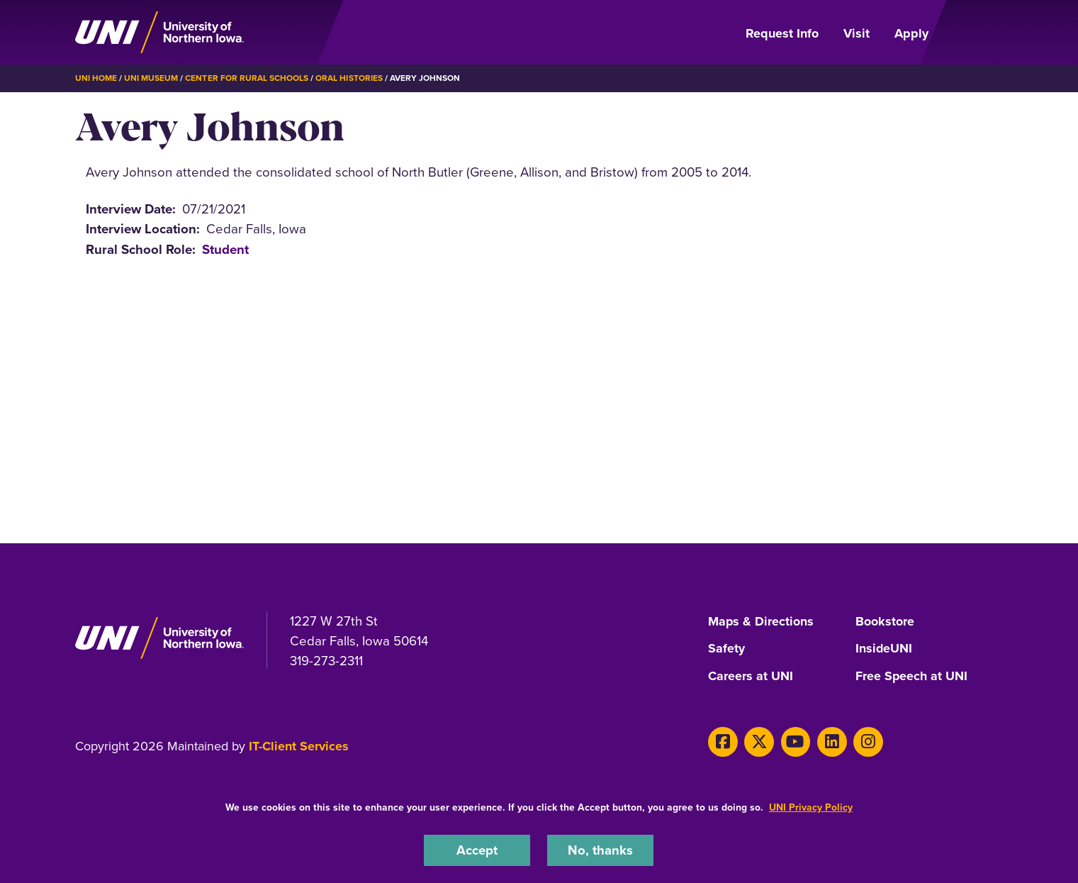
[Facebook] (722, 739)
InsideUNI (884, 648)
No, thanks (600, 850)
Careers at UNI (750, 674)
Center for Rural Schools (246, 78)
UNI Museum (151, 78)
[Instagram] (865, 739)
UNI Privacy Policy (811, 807)
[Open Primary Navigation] (974, 32)
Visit (856, 33)
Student (225, 248)
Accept (477, 850)
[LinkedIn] (830, 739)
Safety (726, 648)
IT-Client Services (299, 744)
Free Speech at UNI (911, 674)
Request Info (782, 33)
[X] (758, 739)
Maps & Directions (761, 621)
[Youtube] (794, 739)
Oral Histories (348, 78)
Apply (911, 33)
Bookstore (884, 621)
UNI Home (96, 78)
